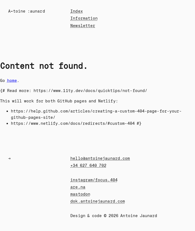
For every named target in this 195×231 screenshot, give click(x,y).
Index (76, 11)
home (12, 80)
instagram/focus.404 (93, 179)
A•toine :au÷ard (26, 11)
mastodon (80, 194)
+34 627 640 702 (88, 165)
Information (84, 18)
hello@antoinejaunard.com (100, 158)
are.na (77, 187)
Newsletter (82, 25)
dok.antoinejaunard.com (97, 201)
